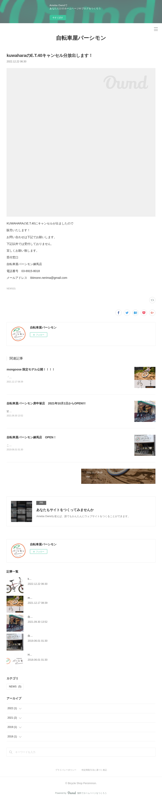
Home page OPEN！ (40, 655)
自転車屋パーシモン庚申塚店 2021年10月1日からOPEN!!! (46, 403)
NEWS (15, 687)
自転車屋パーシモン (81, 38)
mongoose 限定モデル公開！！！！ (31, 369)
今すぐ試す (58, 17)
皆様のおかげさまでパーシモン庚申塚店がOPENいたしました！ (43, 411)
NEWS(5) (11, 288)
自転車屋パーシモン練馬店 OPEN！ (31, 437)
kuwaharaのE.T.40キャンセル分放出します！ (53, 579)
